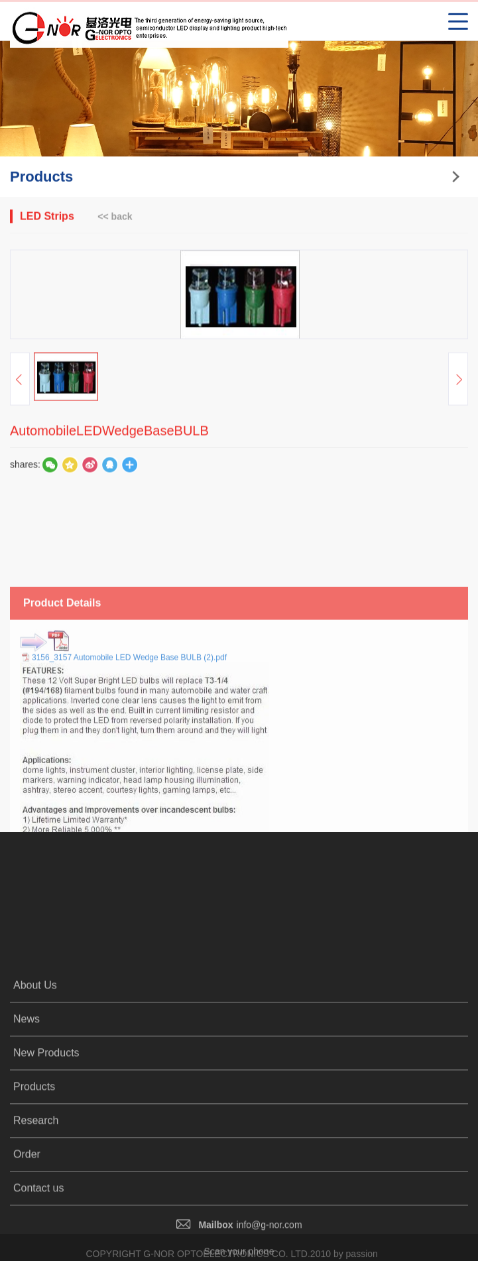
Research (35, 1199)
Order (26, 1232)
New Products (46, 1131)
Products (34, 1165)
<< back (114, 217)
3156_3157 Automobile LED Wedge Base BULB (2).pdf (129, 722)
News (26, 1097)
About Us (35, 1063)
